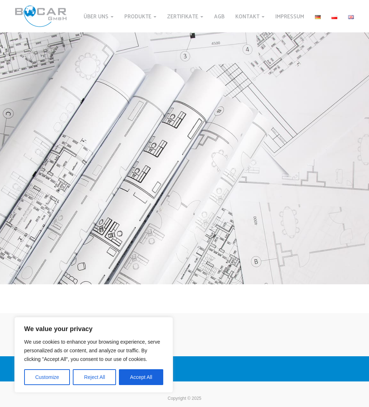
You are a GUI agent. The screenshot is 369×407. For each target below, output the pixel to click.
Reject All (94, 377)
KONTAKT (249, 16)
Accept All (141, 377)
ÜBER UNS (99, 16)
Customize (47, 377)
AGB (219, 16)
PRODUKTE (140, 16)
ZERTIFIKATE (185, 16)
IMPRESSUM (289, 16)
